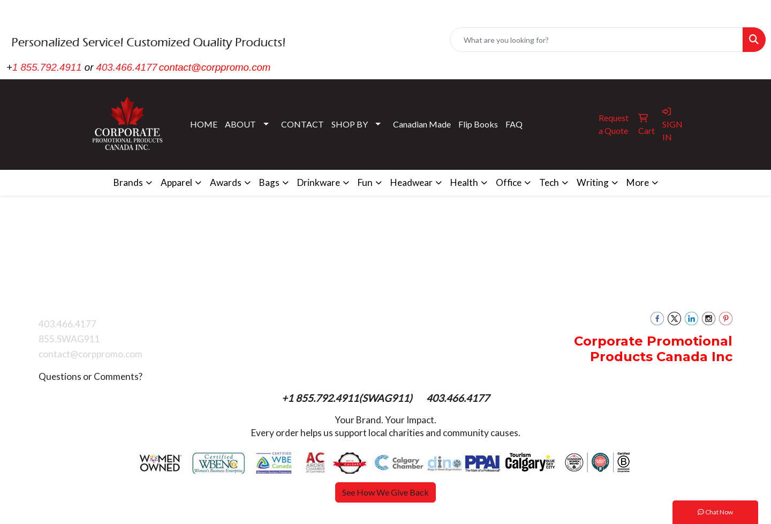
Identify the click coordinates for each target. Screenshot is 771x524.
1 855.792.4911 (47, 67)
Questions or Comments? (90, 376)
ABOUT (240, 124)
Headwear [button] (411, 182)
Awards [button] (225, 182)
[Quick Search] (596, 39)
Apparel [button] (176, 182)
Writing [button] (593, 182)
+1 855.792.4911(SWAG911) (348, 398)
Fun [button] (365, 182)
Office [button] (508, 182)
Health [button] (464, 182)
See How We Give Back (385, 492)
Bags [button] (269, 182)
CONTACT (302, 124)
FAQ (514, 124)
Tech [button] (549, 182)
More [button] (637, 182)
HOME (203, 124)
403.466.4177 (126, 67)
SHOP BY (349, 124)
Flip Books (478, 124)
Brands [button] (128, 182)
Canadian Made (422, 124)
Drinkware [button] (318, 182)
